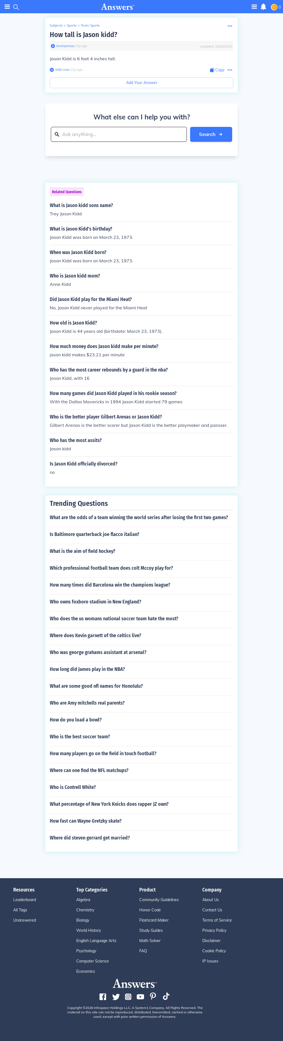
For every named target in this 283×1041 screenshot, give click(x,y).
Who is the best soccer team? (80, 737)
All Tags (20, 909)
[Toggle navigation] (254, 6)
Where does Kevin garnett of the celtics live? (95, 635)
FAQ (143, 950)
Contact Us (212, 909)
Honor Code (150, 909)
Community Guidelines (159, 899)
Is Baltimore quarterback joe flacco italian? (94, 534)
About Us (210, 899)
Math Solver (150, 940)
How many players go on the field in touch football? (103, 753)
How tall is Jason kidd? (83, 34)
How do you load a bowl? (76, 720)
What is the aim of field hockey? (82, 551)
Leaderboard (24, 899)
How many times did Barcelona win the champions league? (110, 585)
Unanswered (24, 920)
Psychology (86, 950)
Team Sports (90, 25)
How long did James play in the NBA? (87, 669)
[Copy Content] (217, 70)
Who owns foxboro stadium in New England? (95, 602)
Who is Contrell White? (73, 787)
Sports (72, 25)
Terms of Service (217, 920)
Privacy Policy (214, 930)
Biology (82, 920)
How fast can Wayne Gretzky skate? (86, 821)
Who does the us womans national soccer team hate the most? (114, 619)
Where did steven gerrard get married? (90, 838)
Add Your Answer (141, 82)
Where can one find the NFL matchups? (89, 770)
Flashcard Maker (154, 920)
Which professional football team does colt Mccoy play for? (111, 568)
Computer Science (92, 961)
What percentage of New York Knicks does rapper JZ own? (109, 804)
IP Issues (210, 961)
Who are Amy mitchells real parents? (87, 703)
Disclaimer (211, 940)
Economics (85, 971)
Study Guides (151, 930)
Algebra (83, 899)
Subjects (56, 25)
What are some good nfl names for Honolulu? (96, 686)
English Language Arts (96, 940)
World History (88, 930)
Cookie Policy (214, 950)
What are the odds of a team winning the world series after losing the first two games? (139, 517)
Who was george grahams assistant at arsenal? (98, 652)
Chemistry (85, 909)
